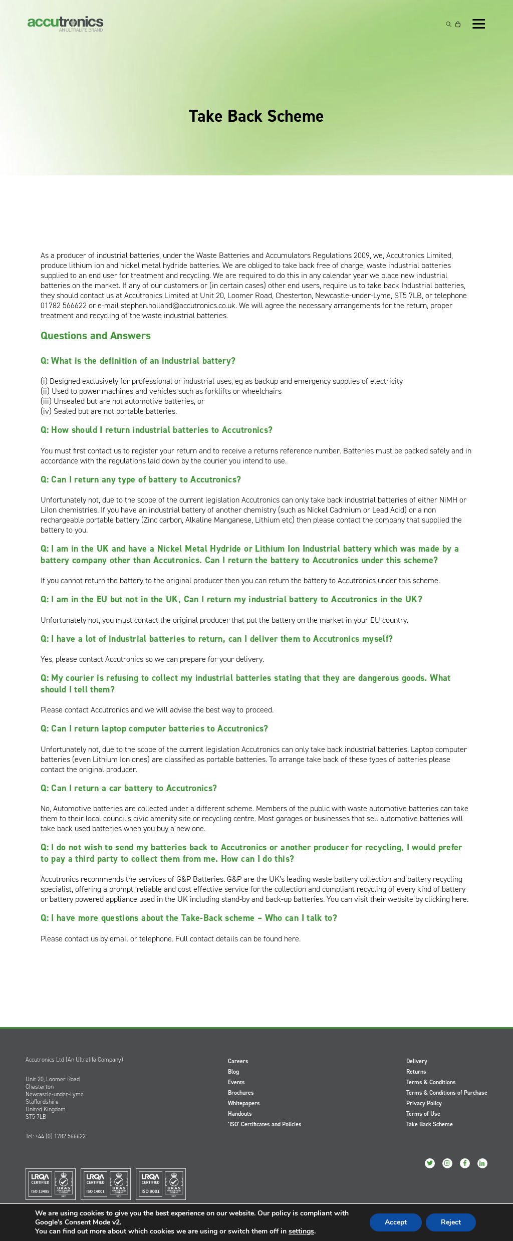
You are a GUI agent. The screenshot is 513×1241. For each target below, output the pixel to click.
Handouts (240, 1114)
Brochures (241, 1093)
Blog (233, 1072)
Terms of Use (423, 1114)
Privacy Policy (424, 1103)
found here (281, 938)
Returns (416, 1072)
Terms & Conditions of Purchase (446, 1093)
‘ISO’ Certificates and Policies (265, 1124)
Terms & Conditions (431, 1082)
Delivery (416, 1061)
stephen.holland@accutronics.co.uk (178, 305)
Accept (396, 1222)
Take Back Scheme (429, 1124)
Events (236, 1082)
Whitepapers (244, 1103)
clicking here (446, 899)
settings (301, 1231)
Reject (451, 1222)
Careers (238, 1061)
